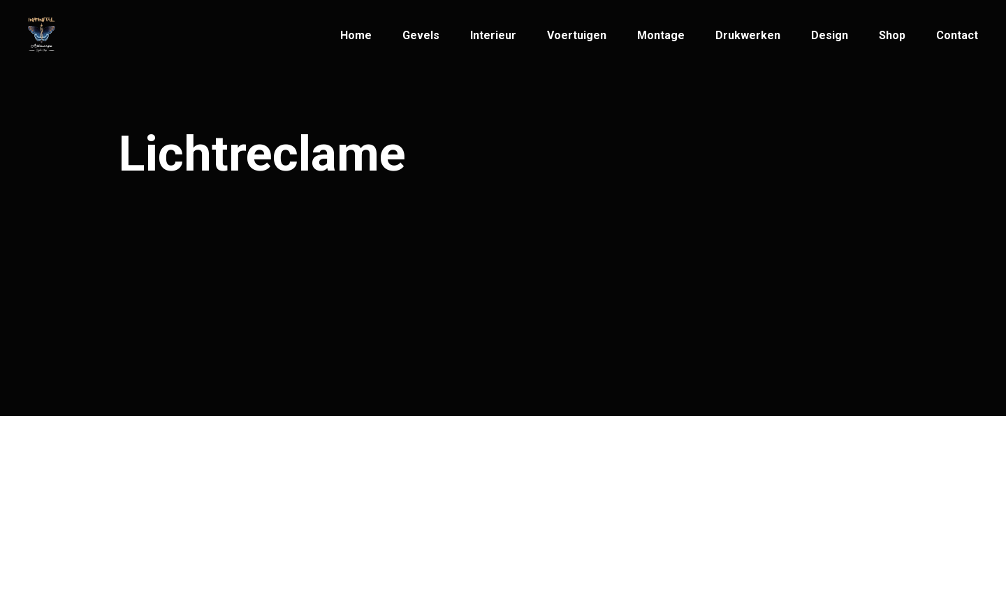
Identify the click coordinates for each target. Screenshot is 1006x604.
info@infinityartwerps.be (384, 503)
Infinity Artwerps (206, 499)
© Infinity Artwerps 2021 (186, 525)
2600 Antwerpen (559, 531)
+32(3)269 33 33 (361, 524)
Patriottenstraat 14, (566, 503)
